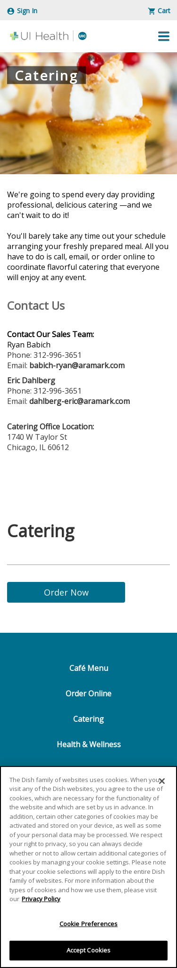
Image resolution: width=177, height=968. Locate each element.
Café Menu (88, 668)
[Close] (162, 781)
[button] (163, 36)
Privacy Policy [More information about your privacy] (41, 899)
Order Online (88, 693)
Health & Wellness (89, 744)
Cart (159, 10)
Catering (88, 719)
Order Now (66, 592)
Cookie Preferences (88, 924)
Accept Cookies (89, 950)
